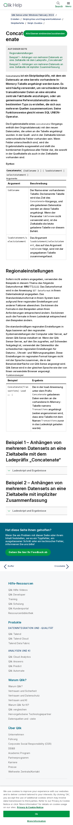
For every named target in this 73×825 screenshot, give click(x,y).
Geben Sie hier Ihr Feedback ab (28, 552)
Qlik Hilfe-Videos (18, 589)
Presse (12, 767)
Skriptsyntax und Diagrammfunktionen (42, 19)
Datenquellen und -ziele (22, 718)
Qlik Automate (16, 670)
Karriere (12, 762)
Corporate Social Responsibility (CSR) (30, 743)
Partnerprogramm (18, 757)
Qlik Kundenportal (18, 608)
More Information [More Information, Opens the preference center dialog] (36, 821)
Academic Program (19, 753)
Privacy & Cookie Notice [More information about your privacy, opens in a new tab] (30, 807)
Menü (68, 6)
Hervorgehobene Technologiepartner (29, 714)
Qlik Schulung (16, 603)
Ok (36, 814)
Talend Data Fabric (19, 643)
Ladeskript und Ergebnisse (29, 470)
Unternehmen (16, 734)
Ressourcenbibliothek (20, 613)
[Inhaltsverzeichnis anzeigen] (6, 15)
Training (12, 599)
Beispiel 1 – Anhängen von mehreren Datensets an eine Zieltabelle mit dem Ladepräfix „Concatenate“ (36, 58)
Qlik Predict (14, 666)
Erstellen (15, 19)
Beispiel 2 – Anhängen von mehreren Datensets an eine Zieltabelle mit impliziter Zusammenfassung (36, 65)
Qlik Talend (14, 634)
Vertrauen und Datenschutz (24, 695)
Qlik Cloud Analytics (19, 656)
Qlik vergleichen (17, 709)
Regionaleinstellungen (21, 53)
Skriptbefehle (17, 23)
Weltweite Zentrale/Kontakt (24, 771)
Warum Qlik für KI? (18, 704)
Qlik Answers (15, 661)
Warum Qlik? (15, 686)
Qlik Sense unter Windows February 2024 (32, 15)
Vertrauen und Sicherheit (22, 691)
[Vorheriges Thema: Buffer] (19, 566)
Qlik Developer (16, 594)
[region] (36, 805)
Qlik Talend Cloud (18, 638)
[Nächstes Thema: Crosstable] (54, 566)
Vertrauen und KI (17, 700)
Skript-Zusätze (34, 23)
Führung (12, 739)
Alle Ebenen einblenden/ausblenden (45, 33)
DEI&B (11, 748)
